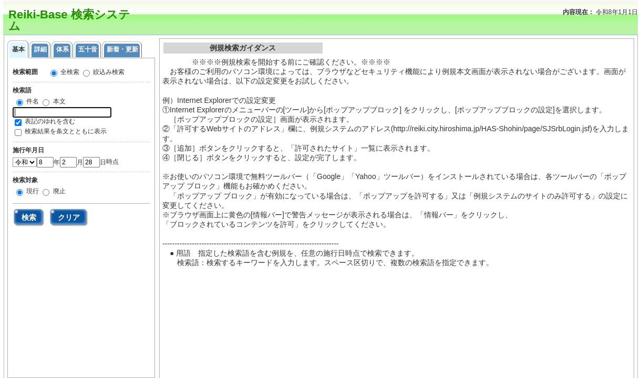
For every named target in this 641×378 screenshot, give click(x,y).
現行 (32, 191)
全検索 (69, 72)
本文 (58, 101)
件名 (32, 101)
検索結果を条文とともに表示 (66, 131)
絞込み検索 (108, 72)
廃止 (58, 191)
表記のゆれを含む (50, 121)
